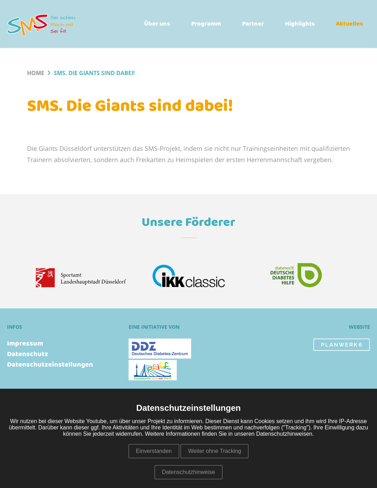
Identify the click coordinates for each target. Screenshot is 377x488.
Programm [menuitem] (206, 24)
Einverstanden (154, 451)
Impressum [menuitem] (25, 344)
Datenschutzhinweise (188, 472)
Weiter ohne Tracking (214, 451)
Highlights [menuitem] (300, 24)
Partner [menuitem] (253, 24)
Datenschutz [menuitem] (27, 354)
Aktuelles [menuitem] (349, 24)
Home (35, 73)
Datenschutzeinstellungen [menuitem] (50, 365)
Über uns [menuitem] (157, 24)
